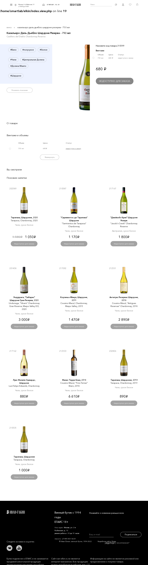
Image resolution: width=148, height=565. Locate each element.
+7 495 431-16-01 (69, 539)
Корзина (137, 4)
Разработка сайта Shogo (114, 542)
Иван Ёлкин (16, 512)
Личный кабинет (123, 4)
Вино (9, 27)
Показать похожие (19, 90)
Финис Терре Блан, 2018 (74, 380)
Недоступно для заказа (114, 81)
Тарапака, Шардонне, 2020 (24, 217)
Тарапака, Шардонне (24, 456)
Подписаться (131, 534)
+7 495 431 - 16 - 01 (53, 4)
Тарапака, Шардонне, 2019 (124, 380)
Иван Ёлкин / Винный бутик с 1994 (75, 4)
